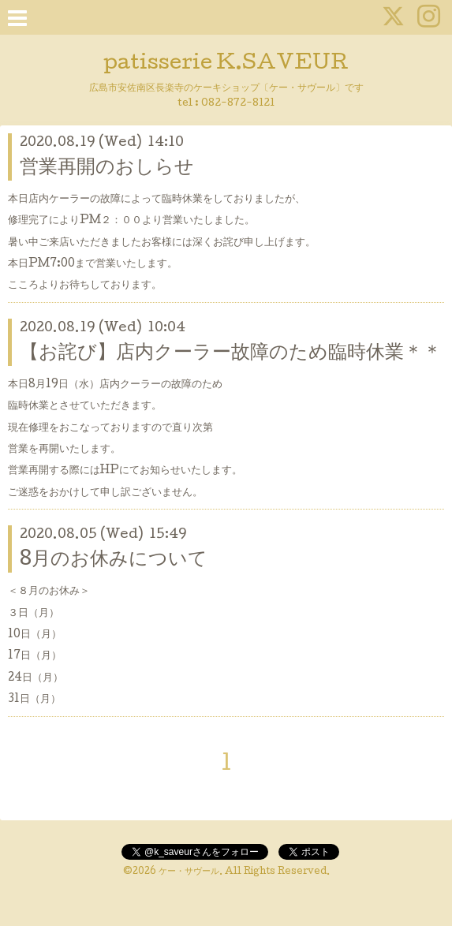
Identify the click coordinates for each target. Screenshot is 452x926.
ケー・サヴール (189, 872)
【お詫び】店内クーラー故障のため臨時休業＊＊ (231, 353)
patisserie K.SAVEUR (226, 64)
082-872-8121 (238, 104)
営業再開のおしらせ (107, 168)
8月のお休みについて (113, 560)
